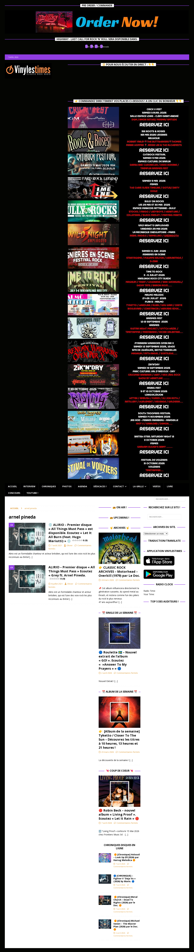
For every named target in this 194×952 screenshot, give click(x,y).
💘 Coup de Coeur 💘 (119, 770)
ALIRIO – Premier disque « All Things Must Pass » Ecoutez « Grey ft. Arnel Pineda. (71, 572)
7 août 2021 (56, 545)
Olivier (70, 545)
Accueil (12, 486)
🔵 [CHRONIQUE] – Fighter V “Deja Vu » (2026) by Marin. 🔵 (124, 878)
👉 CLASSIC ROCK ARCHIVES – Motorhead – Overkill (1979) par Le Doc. (119, 571)
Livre (170, 486)
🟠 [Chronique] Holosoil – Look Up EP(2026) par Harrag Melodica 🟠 (126, 857)
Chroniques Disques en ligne (119, 846)
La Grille (138, 486)
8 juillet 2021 (57, 583)
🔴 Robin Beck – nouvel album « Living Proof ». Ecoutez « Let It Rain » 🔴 (119, 814)
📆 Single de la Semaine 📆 (119, 612)
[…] (30, 557)
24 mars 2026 (107, 580)
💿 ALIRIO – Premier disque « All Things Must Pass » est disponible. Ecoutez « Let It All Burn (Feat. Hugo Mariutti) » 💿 (70, 533)
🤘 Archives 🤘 (119, 527)
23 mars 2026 (107, 752)
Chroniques (49, 486)
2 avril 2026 (106, 673)
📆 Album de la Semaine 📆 (119, 691)
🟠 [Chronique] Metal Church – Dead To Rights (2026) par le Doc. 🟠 (125, 901)
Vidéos (156, 486)
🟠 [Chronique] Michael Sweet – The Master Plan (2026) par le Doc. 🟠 (126, 925)
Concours (14, 492)
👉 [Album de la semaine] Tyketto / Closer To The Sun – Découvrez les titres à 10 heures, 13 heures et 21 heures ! (119, 739)
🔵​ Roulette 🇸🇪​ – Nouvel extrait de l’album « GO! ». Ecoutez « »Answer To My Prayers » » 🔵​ (118, 660)
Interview (29, 486)
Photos (67, 486)
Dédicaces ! (100, 486)
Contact (118, 486)
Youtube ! (32, 492)
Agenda (82, 486)
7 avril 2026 (106, 823)
